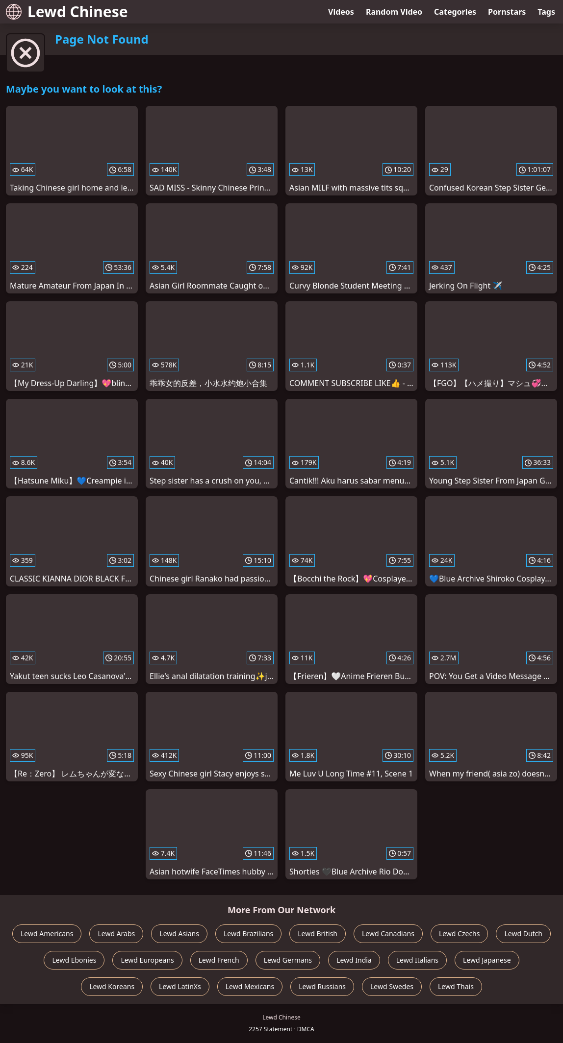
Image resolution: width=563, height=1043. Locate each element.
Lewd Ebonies (74, 960)
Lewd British (317, 933)
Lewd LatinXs (180, 986)
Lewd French (219, 960)
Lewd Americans (47, 933)
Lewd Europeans (147, 960)
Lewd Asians (179, 933)
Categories (455, 11)
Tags (546, 11)
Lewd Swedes (391, 986)
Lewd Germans (288, 960)
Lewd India (354, 960)
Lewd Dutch (523, 933)
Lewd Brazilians (248, 933)
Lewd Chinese (67, 11)
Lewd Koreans (111, 986)
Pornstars (507, 11)
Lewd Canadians (388, 933)
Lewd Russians (322, 986)
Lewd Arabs (116, 933)
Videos (341, 11)
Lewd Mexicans (250, 986)
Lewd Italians (417, 960)
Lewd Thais (456, 986)
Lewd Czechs (459, 933)
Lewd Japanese (487, 960)
